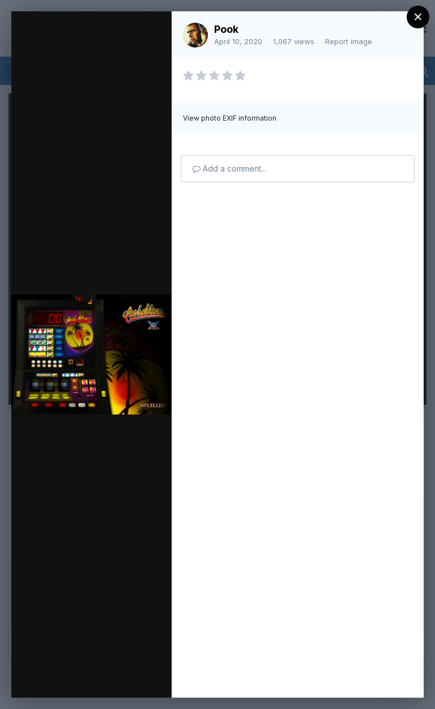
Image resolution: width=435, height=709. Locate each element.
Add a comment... (229, 168)
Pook (226, 29)
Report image (348, 41)
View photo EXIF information (229, 118)
